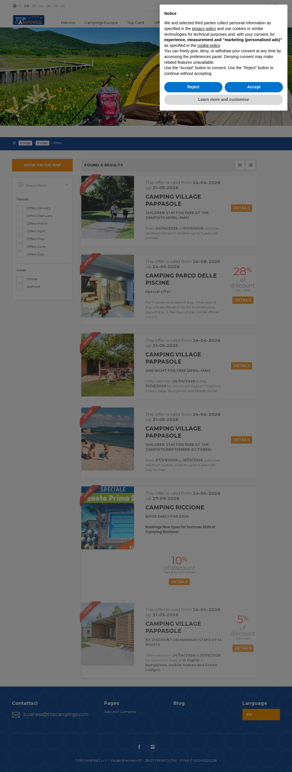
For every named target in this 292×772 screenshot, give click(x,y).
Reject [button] (193, 87)
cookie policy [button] (208, 45)
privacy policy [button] (204, 28)
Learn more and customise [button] (223, 99)
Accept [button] (254, 87)
